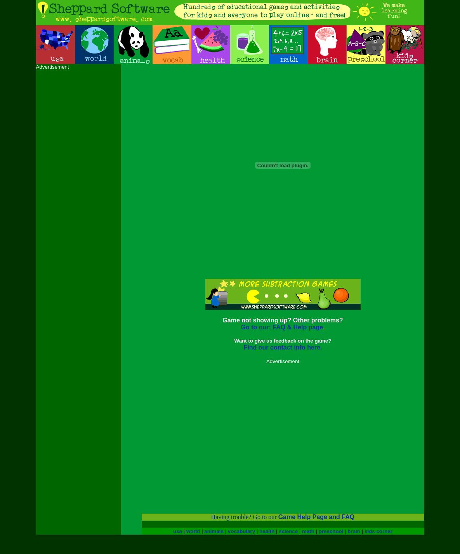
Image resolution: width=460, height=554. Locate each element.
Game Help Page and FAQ (316, 517)
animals (214, 531)
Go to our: (256, 327)
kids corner (378, 531)
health (266, 531)
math (308, 531)
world (193, 531)
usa (177, 531)
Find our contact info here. (283, 347)
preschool (331, 531)
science (288, 531)
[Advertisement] (67, 186)
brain (353, 531)
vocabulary (241, 531)
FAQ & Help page (297, 327)
